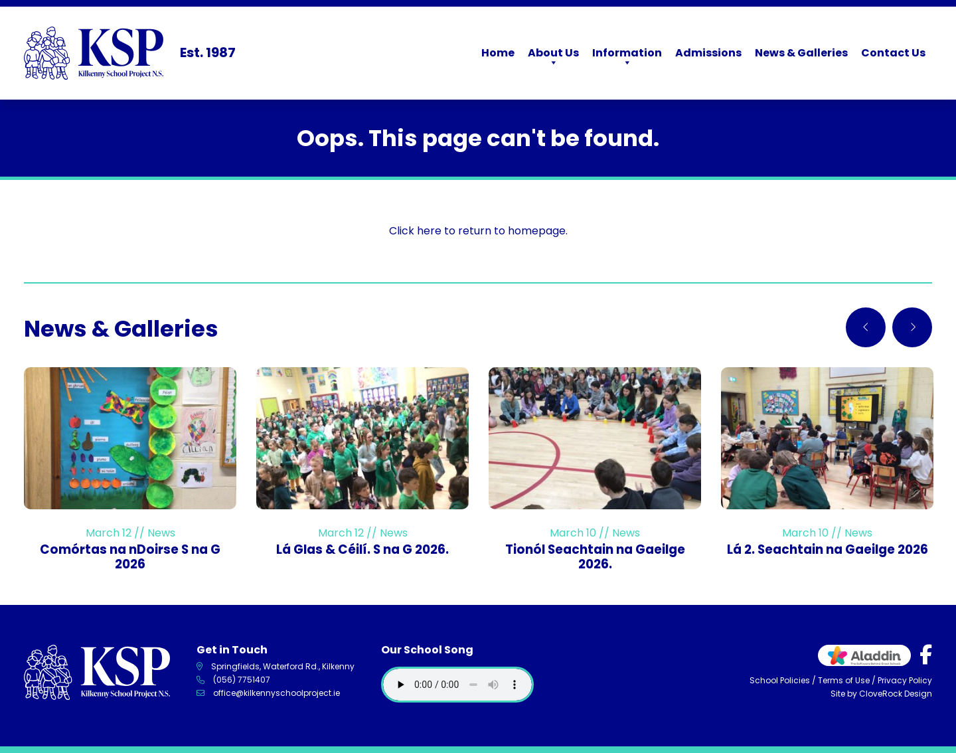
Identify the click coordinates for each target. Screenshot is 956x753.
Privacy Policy (905, 680)
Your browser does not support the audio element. (457, 685)
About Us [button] (553, 58)
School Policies (780, 680)
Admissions (708, 52)
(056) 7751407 (241, 679)
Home (498, 52)
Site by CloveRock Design (881, 693)
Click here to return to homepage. (478, 230)
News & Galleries (801, 52)
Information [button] (627, 58)
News (161, 533)
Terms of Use (844, 680)
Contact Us (893, 52)
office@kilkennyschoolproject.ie (276, 693)
